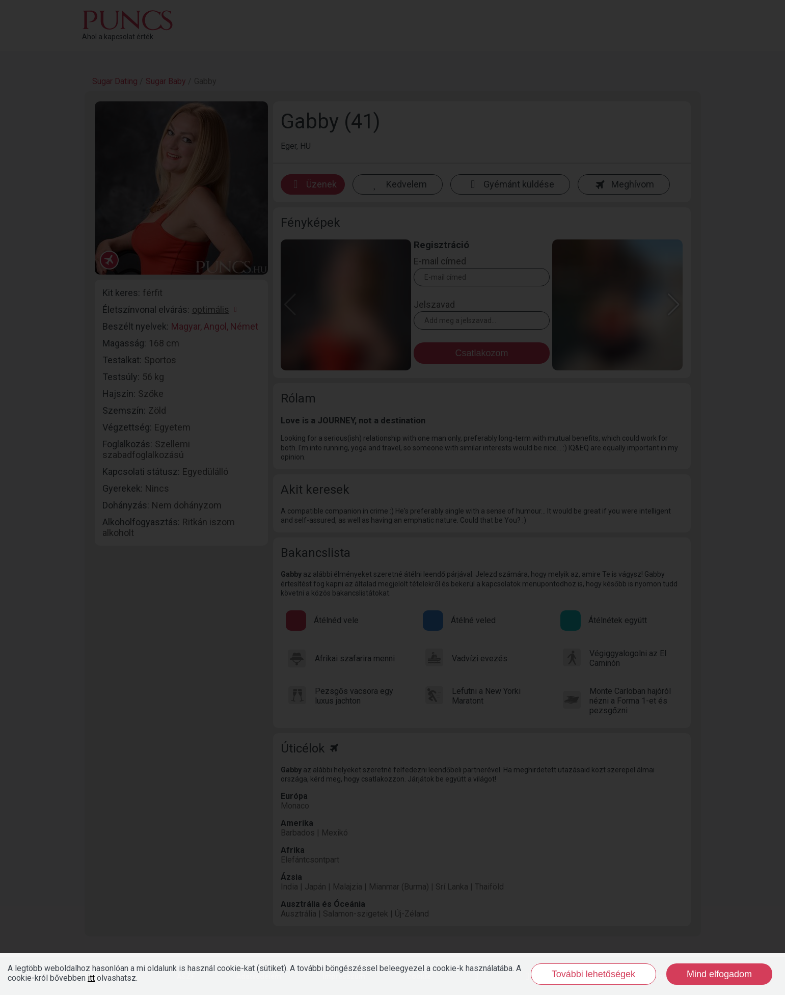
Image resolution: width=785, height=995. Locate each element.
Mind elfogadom (719, 974)
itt (91, 978)
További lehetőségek (593, 974)
